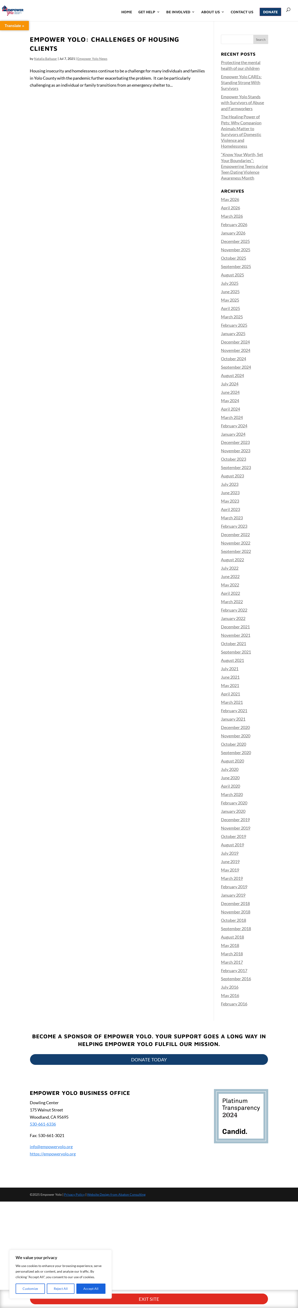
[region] (60, 1274)
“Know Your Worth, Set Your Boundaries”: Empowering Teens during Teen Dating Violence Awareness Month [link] (244, 166)
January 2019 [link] (233, 895)
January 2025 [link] (233, 333)
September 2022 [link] (236, 551)
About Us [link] (210, 12)
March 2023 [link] (232, 517)
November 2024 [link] (235, 350)
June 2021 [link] (230, 677)
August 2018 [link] (232, 937)
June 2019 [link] (230, 861)
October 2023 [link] (233, 459)
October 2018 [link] (233, 920)
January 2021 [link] (233, 719)
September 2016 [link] (236, 978)
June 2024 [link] (230, 392)
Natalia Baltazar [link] (45, 59)
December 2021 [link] (235, 626)
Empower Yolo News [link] (92, 59)
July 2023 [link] (229, 484)
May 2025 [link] (230, 300)
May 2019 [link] (230, 869)
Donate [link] (270, 12)
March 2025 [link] (232, 316)
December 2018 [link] (235, 903)
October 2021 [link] (233, 643)
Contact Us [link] (242, 12)
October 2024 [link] (233, 358)
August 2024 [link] (232, 375)
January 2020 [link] (233, 811)
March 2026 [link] (232, 216)
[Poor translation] (17, 1235)
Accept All (90, 1289)
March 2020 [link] (232, 794)
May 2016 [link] (230, 995)
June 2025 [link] (230, 291)
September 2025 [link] (236, 266)
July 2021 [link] (229, 668)
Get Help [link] (146, 12)
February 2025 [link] (234, 325)
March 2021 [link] (232, 702)
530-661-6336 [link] (43, 1124)
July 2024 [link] (229, 383)
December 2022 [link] (235, 534)
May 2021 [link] (230, 685)
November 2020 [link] (235, 735)
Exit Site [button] (149, 1178)
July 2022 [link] (229, 568)
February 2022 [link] (234, 610)
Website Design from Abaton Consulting (116, 1194)
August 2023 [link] (232, 475)
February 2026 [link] (234, 224)
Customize (30, 1289)
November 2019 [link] (235, 828)
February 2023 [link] (234, 526)
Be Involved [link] (178, 12)
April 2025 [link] (230, 308)
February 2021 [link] (234, 710)
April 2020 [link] (230, 786)
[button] (260, 39)
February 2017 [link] (234, 970)
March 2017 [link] (232, 962)
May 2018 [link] (230, 945)
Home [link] (126, 12)
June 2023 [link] (230, 492)
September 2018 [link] (236, 928)
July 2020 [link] (229, 769)
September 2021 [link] (236, 651)
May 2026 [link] (230, 199)
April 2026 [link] (230, 207)
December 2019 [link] (235, 819)
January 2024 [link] (233, 434)
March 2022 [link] (232, 601)
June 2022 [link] (230, 576)
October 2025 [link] (233, 258)
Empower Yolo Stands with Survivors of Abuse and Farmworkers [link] (242, 102)
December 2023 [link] (235, 442)
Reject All (61, 1289)
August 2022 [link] (232, 559)
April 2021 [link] (230, 693)
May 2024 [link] (230, 400)
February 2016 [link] (234, 1003)
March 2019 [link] (232, 878)
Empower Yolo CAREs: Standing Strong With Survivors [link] (241, 82)
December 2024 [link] (235, 341)
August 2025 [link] (232, 274)
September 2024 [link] (236, 367)
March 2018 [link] (232, 953)
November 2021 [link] (235, 635)
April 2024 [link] (230, 409)
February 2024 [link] (234, 425)
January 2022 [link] (233, 618)
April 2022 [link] (230, 593)
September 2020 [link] (236, 752)
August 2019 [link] (232, 844)
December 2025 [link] (235, 241)
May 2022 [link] (230, 584)
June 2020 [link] (230, 777)
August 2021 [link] (232, 660)
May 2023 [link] (230, 501)
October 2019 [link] (233, 836)
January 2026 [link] (233, 232)
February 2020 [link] (234, 802)
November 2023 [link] (235, 450)
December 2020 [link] (235, 727)
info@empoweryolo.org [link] (51, 1146)
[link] (24, 10)
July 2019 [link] (229, 853)
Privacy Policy (74, 1194)
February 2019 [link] (234, 886)
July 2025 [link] (229, 283)
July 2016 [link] (229, 987)
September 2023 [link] (236, 467)
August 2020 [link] (232, 760)
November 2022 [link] (235, 542)
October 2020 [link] (233, 744)
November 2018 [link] (235, 911)
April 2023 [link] (230, 509)
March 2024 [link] (232, 417)
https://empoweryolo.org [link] (53, 1153)
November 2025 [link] (235, 249)
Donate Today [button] (149, 1059)
